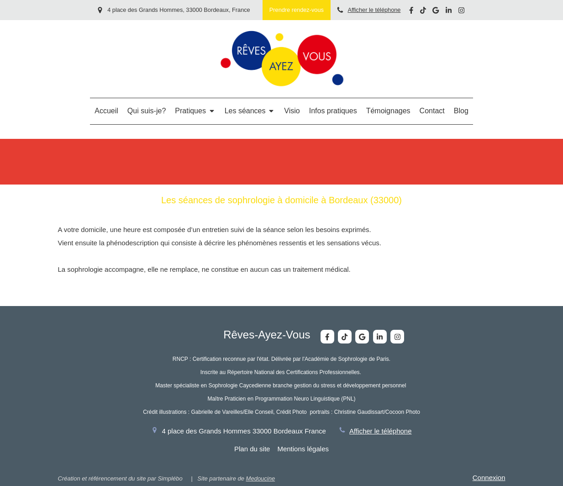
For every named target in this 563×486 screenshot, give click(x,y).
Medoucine (260, 478)
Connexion (489, 477)
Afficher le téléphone (373, 9)
